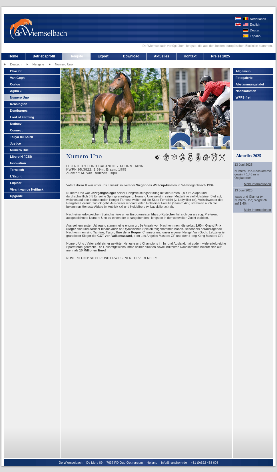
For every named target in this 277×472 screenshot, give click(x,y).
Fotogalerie (244, 77)
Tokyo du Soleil (21, 137)
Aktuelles (161, 56)
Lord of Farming (22, 117)
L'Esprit (16, 176)
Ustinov (15, 123)
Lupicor (15, 183)
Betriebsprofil (44, 56)
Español (255, 36)
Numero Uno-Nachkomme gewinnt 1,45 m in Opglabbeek (252, 174)
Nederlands (258, 19)
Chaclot (15, 71)
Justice (15, 143)
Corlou (15, 84)
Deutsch (255, 30)
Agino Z (16, 91)
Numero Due (19, 150)
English (255, 24)
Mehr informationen (257, 184)
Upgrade (16, 196)
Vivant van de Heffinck (26, 189)
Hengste (76, 56)
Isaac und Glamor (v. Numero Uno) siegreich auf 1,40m (250, 200)
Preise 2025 (220, 56)
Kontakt (190, 56)
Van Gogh (17, 77)
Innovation (18, 163)
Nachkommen (246, 91)
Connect (16, 130)
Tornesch (17, 169)
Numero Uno (64, 64)
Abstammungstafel (250, 84)
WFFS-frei (243, 97)
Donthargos (19, 110)
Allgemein (243, 71)
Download (131, 56)
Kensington (18, 104)
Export (103, 56)
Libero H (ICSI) (21, 156)
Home (13, 56)
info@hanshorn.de (174, 462)
